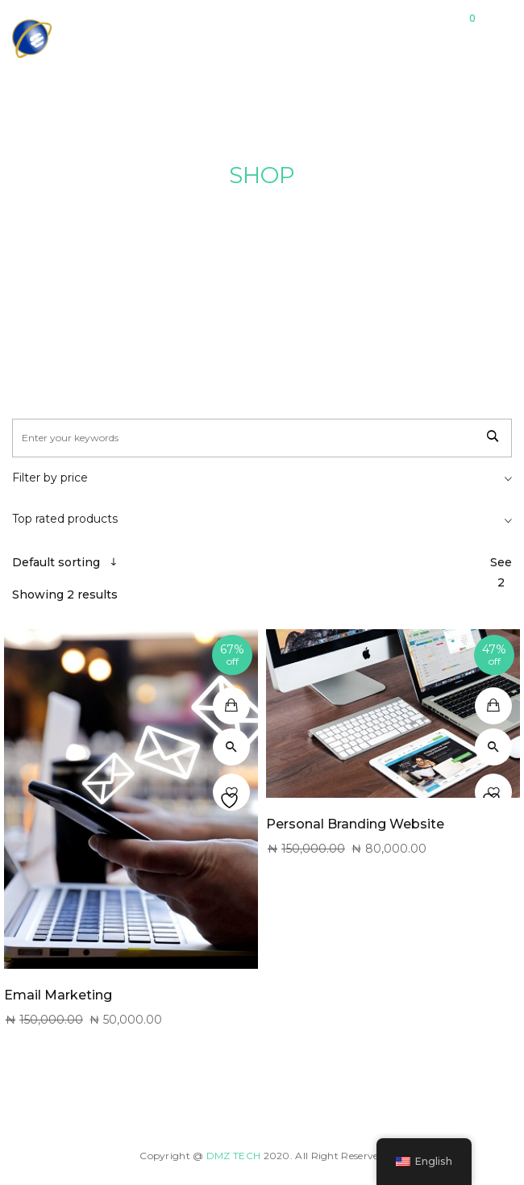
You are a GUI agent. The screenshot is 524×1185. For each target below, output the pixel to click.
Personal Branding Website (355, 824)
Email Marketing (58, 995)
